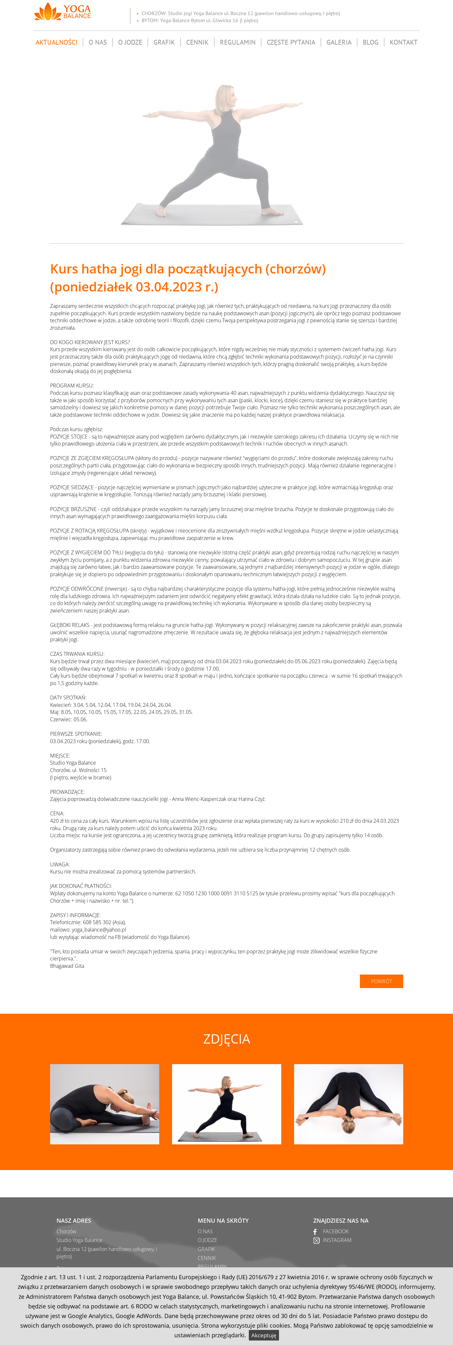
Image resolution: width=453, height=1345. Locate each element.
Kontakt (404, 40)
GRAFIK (206, 1249)
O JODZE (207, 1240)
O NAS (205, 1231)
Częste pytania (291, 40)
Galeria (339, 40)
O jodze (130, 40)
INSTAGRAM (337, 1240)
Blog (371, 40)
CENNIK (207, 1258)
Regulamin (238, 40)
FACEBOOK (336, 1231)
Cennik (197, 40)
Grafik (164, 40)
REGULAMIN (212, 1266)
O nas (98, 40)
